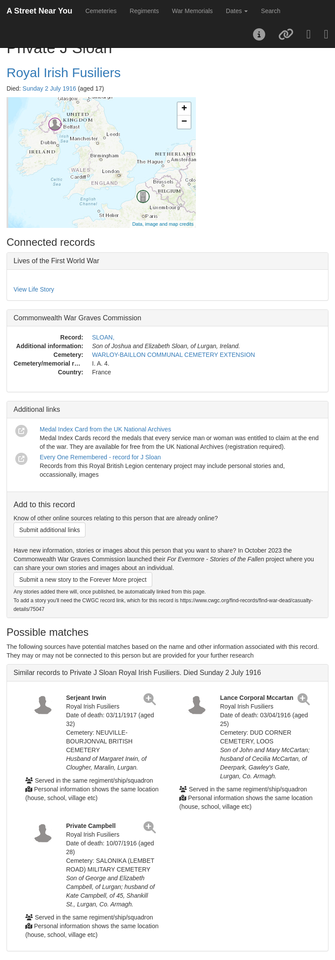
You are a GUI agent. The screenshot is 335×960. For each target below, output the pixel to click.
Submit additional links (49, 529)
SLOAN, (103, 337)
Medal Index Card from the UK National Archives (105, 429)
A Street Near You (39, 11)
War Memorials (192, 10)
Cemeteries (101, 10)
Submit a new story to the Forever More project (83, 579)
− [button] (184, 122)
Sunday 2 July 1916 (49, 88)
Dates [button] (237, 10)
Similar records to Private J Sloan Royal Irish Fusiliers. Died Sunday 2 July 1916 (137, 672)
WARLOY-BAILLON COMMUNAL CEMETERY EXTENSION (173, 354)
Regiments (144, 10)
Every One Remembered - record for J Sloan (100, 457)
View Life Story (34, 289)
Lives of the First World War (56, 261)
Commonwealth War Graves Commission (77, 318)
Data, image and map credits (163, 224)
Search (270, 10)
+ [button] (184, 108)
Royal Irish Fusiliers (64, 72)
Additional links (37, 409)
